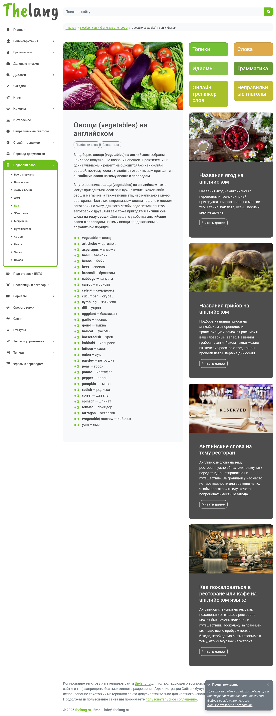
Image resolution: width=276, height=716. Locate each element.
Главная (71, 27)
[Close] (267, 684)
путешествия (23, 229)
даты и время (23, 190)
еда (16, 205)
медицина (21, 221)
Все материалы (24, 174)
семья (18, 236)
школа (18, 260)
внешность (21, 182)
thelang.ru (143, 683)
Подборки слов (87, 145)
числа (18, 252)
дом (17, 197)
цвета (18, 244)
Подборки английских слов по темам (104, 27)
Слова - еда (110, 145)
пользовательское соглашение (171, 699)
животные (21, 213)
